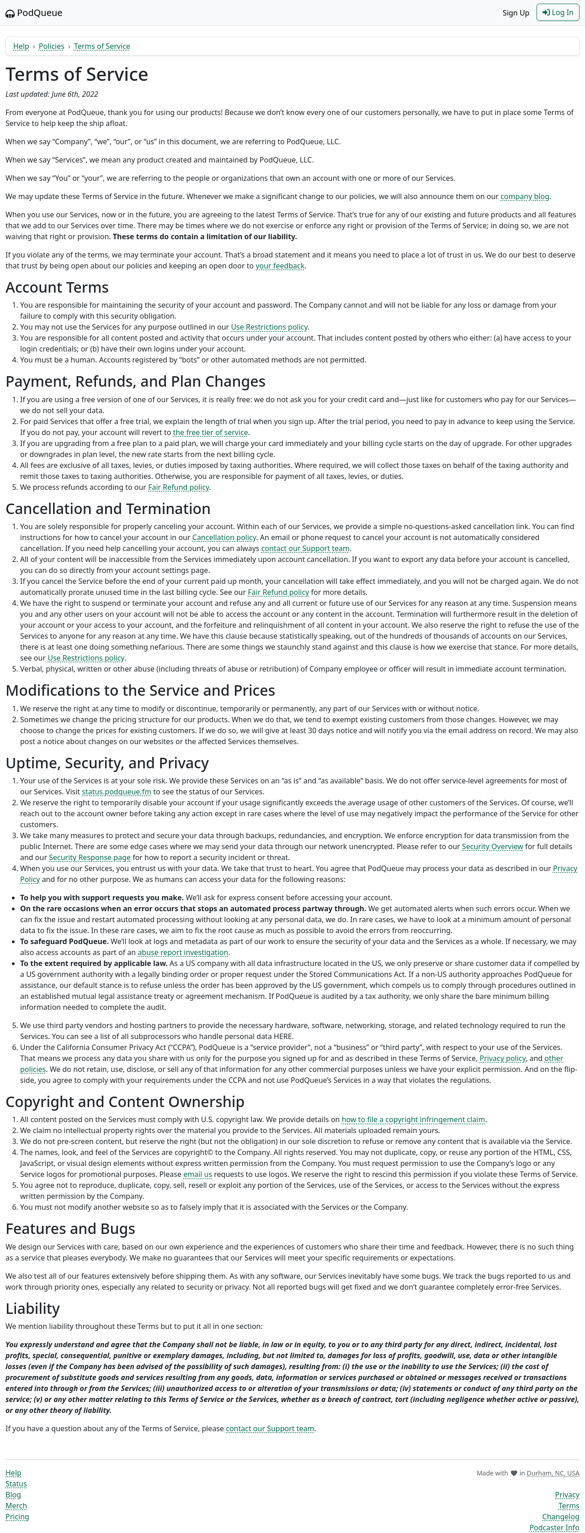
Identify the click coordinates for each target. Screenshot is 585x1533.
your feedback (279, 266)
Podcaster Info (554, 1527)
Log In (558, 12)
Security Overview (492, 846)
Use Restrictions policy (269, 327)
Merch (16, 1506)
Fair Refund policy (178, 487)
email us (197, 1174)
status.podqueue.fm (116, 792)
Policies (51, 46)
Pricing (17, 1517)
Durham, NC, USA (553, 1473)
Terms (569, 1506)
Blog (13, 1495)
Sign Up (516, 13)
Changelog (561, 1517)
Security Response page (90, 857)
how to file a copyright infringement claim (413, 1119)
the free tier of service (210, 432)
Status (16, 1484)
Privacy (567, 1495)
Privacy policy (503, 1058)
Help (21, 46)
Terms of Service (102, 46)
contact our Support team (305, 548)
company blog (524, 196)
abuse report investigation (183, 952)
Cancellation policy (224, 537)
